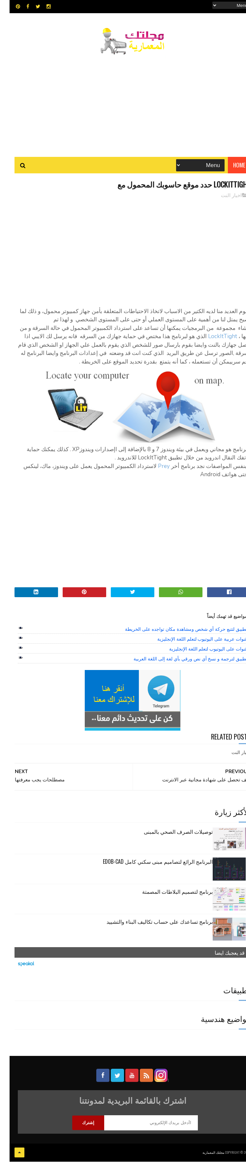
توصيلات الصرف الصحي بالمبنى (168, 835)
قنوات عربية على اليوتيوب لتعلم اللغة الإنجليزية (193, 643)
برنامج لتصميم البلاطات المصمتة (168, 895)
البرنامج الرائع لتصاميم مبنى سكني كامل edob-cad (148, 865)
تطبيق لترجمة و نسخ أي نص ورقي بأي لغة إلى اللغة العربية (181, 662)
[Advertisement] (123, 104)
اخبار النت (221, 199)
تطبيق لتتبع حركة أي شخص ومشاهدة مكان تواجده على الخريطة (176, 633)
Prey (153, 470)
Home (230, 168)
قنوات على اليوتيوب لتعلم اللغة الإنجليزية (199, 652)
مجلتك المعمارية (204, 1155)
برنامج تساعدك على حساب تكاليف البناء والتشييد (150, 925)
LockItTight (212, 340)
